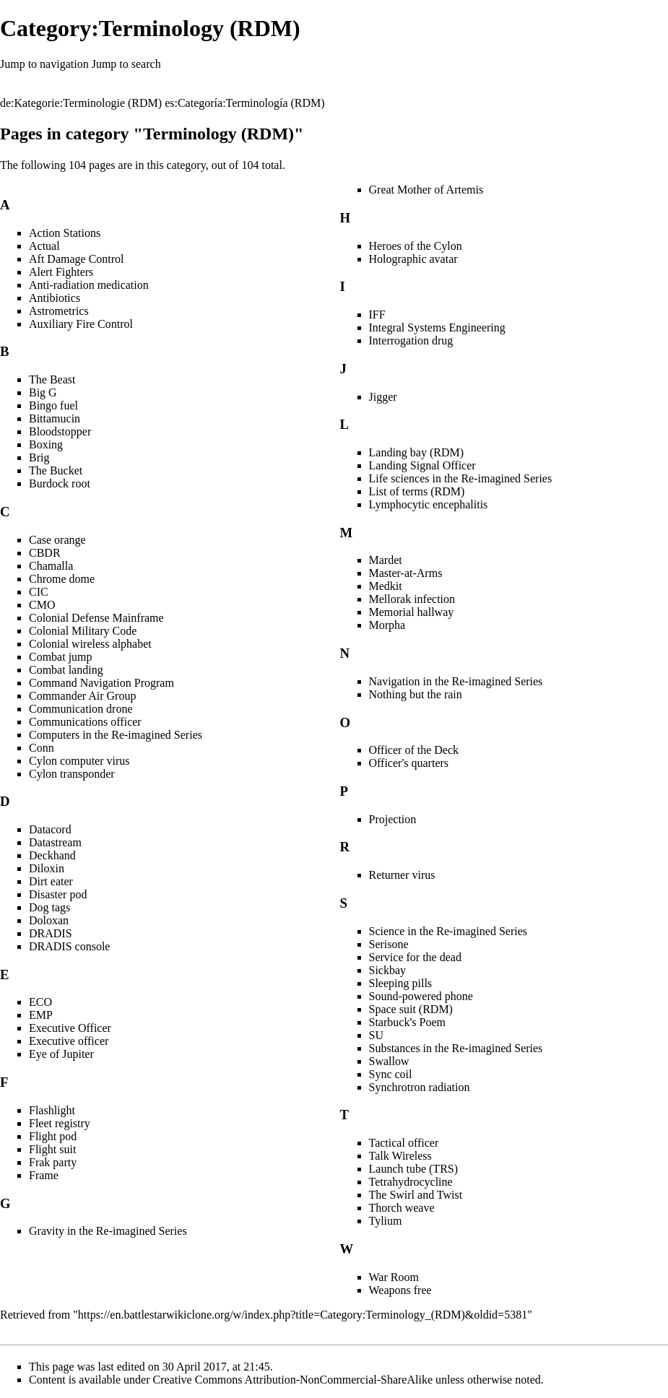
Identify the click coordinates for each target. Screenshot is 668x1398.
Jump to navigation (44, 64)
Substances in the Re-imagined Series (456, 1048)
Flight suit (52, 1149)
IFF (377, 314)
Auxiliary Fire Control (81, 324)
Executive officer (68, 1041)
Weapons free (400, 1290)
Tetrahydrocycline (411, 1182)
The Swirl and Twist (416, 1195)
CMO (42, 605)
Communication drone (81, 709)
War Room (394, 1277)
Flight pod (53, 1136)
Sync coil (390, 1074)
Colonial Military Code (82, 631)
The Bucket (55, 470)
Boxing (46, 444)
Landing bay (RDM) (416, 452)
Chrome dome (62, 579)
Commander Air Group (82, 696)
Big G (43, 392)
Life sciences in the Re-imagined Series (460, 478)
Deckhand (52, 855)
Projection (393, 819)
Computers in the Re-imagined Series (115, 735)
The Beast (52, 379)
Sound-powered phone (421, 996)
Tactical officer (404, 1143)
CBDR (45, 553)
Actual (44, 246)
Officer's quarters (409, 763)
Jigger (383, 397)
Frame (43, 1175)
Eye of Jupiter (61, 1054)
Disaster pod (58, 894)
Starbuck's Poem (407, 1022)
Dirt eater (51, 881)
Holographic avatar (413, 259)
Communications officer (85, 722)
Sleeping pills (401, 983)
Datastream (55, 842)
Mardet (385, 560)
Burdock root (59, 483)
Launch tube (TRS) (414, 1169)
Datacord (50, 829)
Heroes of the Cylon (415, 246)
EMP (41, 1015)
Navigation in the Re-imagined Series (456, 681)
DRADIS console (69, 946)
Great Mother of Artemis (426, 189)
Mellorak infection (412, 599)
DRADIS (50, 933)
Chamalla (51, 566)
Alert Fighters (61, 272)
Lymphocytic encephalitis (428, 504)
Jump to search (126, 64)
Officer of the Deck (414, 750)
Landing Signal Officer (422, 465)
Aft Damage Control (76, 259)
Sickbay (388, 970)
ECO (40, 1002)
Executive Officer (70, 1028)
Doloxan (49, 920)
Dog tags (49, 907)
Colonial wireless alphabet (90, 644)
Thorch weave (402, 1208)
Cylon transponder (72, 774)
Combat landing (66, 670)
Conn (41, 748)
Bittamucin (54, 418)
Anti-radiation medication (89, 285)
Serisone (389, 944)
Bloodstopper (60, 431)
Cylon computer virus (79, 761)
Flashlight (52, 1110)
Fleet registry (59, 1123)
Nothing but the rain (415, 694)
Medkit (385, 586)
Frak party (53, 1162)
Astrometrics (59, 311)
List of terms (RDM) (417, 491)
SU (376, 1035)
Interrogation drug (411, 340)
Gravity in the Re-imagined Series (108, 1231)
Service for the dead (415, 957)
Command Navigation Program (101, 683)
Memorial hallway (411, 612)
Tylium (385, 1221)
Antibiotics (54, 298)
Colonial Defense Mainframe (96, 618)
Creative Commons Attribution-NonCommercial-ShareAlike (293, 1379)
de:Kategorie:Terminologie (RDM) (81, 103)
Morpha (387, 625)
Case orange (57, 540)
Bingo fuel (53, 405)
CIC (38, 592)
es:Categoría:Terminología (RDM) (245, 103)
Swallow (389, 1061)
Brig (39, 457)
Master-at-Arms (406, 573)
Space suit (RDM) (411, 1009)
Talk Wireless (400, 1156)
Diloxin (46, 868)
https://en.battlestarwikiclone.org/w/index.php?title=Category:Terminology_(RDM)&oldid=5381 (302, 1314)
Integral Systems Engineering (437, 327)
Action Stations (64, 233)
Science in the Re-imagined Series (448, 931)
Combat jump (60, 657)
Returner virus (402, 875)
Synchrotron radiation (419, 1087)
